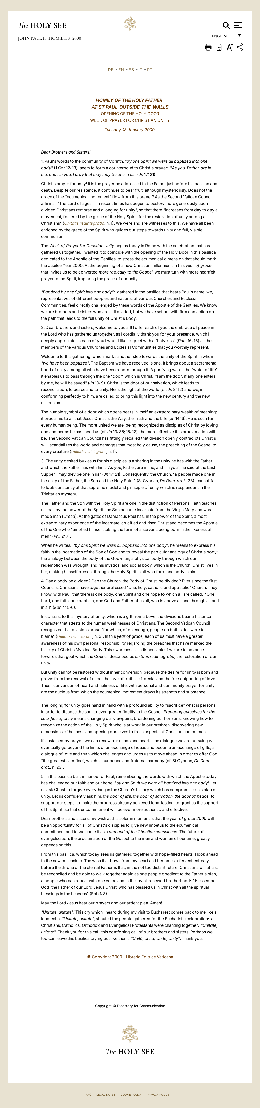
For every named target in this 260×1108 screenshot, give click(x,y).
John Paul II (32, 38)
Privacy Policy (158, 1094)
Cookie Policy (131, 1094)
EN (121, 69)
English (223, 37)
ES (131, 69)
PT (149, 69)
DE (110, 69)
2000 (76, 38)
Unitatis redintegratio (84, 223)
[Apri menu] (237, 25)
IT (140, 69)
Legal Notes (106, 1094)
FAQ (88, 1094)
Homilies (59, 38)
